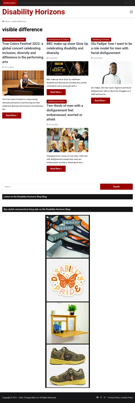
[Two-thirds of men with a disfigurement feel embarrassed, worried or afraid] (67, 140)
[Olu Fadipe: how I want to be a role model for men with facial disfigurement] (112, 72)
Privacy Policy (114, 397)
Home (6, 21)
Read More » (12, 115)
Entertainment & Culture (14, 39)
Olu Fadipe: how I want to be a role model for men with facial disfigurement (111, 48)
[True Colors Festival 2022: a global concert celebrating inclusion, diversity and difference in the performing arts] (23, 83)
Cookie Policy (127, 397)
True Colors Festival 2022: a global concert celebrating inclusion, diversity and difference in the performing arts (22, 53)
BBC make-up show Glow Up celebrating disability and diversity (67, 48)
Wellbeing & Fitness (101, 39)
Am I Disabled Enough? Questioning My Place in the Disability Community (50, 3)
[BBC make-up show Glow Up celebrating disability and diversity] (67, 68)
